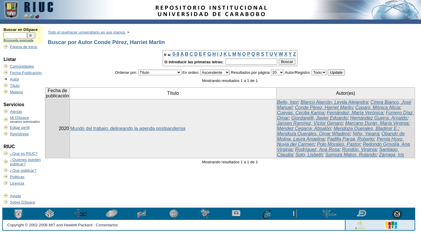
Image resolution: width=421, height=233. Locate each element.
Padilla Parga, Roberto (350, 138)
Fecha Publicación (26, 73)
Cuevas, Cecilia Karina (300, 112)
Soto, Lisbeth (308, 154)
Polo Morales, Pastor (338, 144)
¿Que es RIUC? (24, 153)
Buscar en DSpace (20, 29)
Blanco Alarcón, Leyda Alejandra (334, 102)
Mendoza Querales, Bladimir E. (366, 128)
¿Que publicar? (23, 170)
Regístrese (19, 134)
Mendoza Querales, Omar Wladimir (313, 133)
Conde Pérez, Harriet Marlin (323, 107)
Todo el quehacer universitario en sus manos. (87, 32)
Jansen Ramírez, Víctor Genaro (310, 123)
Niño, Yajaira (366, 133)
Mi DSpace (19, 117)
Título (15, 85)
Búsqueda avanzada (18, 40)
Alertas (16, 111)
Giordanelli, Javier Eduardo (319, 117)
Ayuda (15, 196)
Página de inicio (23, 47)
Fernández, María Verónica (355, 112)
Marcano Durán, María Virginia (377, 123)
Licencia (17, 183)
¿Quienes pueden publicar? (25, 161)
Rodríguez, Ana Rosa (317, 149)
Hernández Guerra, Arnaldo (378, 117)
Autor (14, 79)
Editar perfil (19, 127)
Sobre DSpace (22, 202)
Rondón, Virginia (359, 149)
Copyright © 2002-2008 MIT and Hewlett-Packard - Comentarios (62, 225)
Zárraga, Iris (391, 154)
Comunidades (22, 66)
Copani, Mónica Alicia (377, 107)
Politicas (17, 177)
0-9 (176, 54)
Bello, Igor (287, 102)
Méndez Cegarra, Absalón (304, 128)
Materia (16, 92)
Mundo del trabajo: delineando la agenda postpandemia (127, 128)
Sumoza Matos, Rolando (350, 154)
